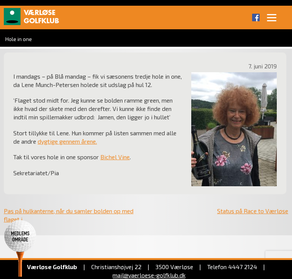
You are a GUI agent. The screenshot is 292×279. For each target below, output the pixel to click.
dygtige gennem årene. (67, 141)
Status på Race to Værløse (252, 210)
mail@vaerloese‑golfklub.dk (149, 275)
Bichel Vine (115, 156)
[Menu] (272, 17)
